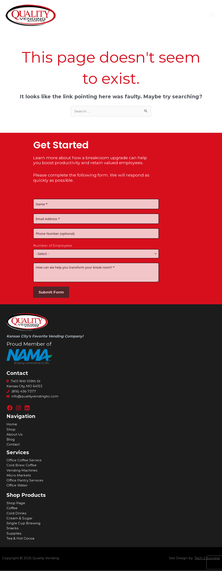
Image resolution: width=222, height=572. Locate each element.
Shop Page (16, 504)
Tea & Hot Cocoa (20, 539)
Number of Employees (52, 246)
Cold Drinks (16, 514)
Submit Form (51, 293)
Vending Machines (22, 471)
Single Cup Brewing (24, 524)
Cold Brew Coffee (22, 466)
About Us (14, 435)
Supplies (14, 534)
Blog (11, 440)
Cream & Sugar (20, 519)
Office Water (17, 486)
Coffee (12, 509)
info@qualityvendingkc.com (32, 397)
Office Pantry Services (25, 481)
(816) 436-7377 (21, 392)
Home (12, 425)
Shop (11, 430)
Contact (13, 445)
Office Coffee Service (24, 461)
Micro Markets (19, 476)
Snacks (12, 529)
